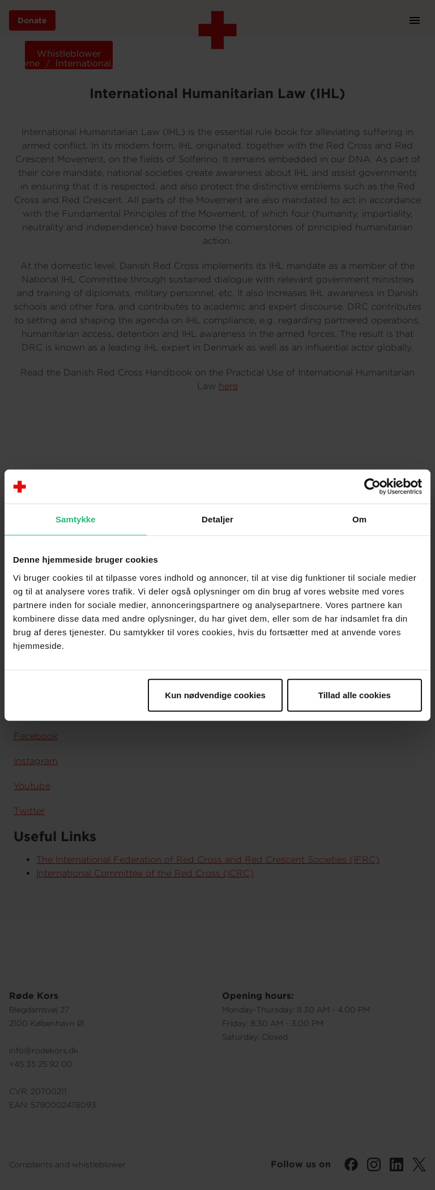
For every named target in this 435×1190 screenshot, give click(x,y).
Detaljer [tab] (217, 519)
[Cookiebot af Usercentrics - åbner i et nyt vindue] (372, 486)
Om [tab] (359, 519)
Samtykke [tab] (76, 519)
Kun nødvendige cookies (215, 694)
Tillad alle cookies (354, 694)
